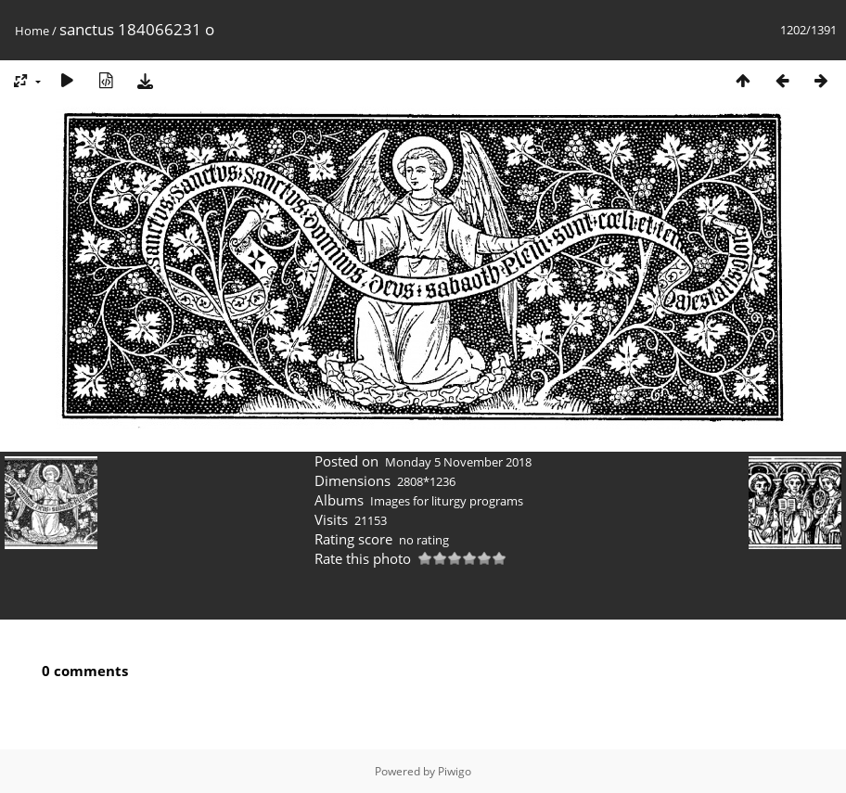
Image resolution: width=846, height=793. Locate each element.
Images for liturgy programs (446, 500)
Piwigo (454, 771)
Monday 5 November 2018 (458, 462)
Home (32, 30)
